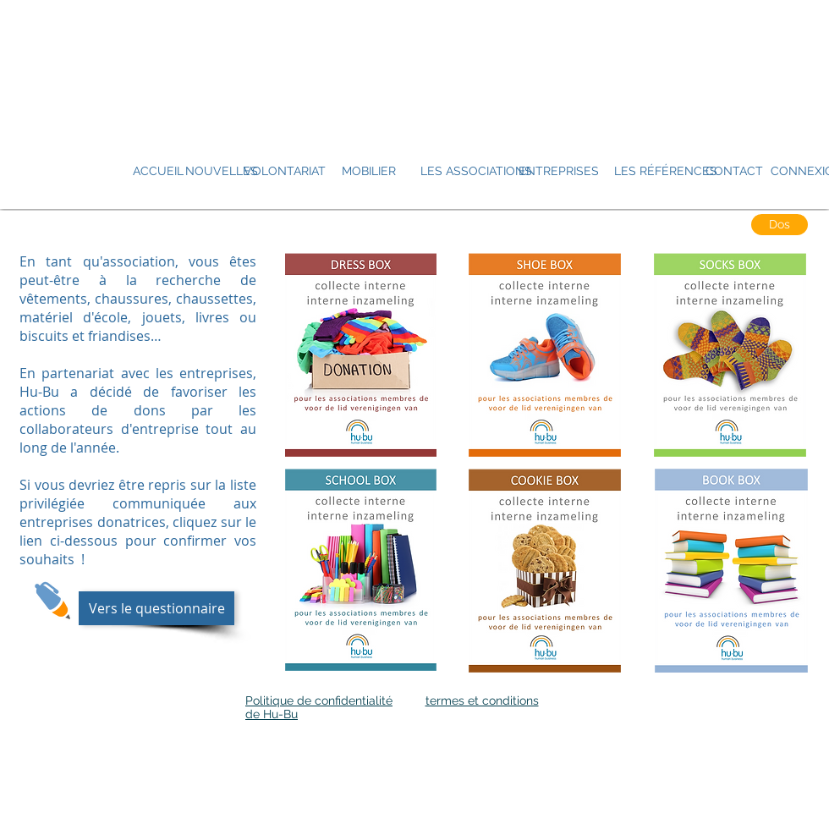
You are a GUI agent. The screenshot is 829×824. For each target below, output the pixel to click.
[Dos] (779, 224)
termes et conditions (482, 700)
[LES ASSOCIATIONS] (476, 171)
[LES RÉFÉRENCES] (665, 171)
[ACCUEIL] (157, 171)
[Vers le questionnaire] (156, 608)
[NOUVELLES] (221, 171)
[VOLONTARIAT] (284, 171)
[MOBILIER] (369, 171)
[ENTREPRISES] (559, 171)
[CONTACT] (734, 171)
